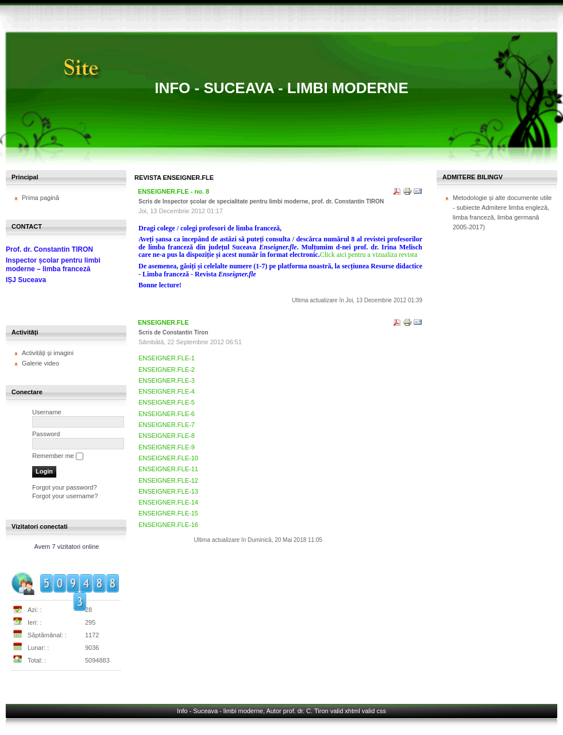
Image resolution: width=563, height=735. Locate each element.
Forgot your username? (65, 495)
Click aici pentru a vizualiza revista (369, 255)
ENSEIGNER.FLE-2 (166, 369)
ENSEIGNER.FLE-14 (168, 502)
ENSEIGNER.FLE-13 (168, 491)
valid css (374, 710)
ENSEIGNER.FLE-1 (166, 358)
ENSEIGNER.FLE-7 (166, 424)
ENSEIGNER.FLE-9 (166, 447)
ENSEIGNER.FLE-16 (168, 524)
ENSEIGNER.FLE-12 (168, 480)
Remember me (53, 455)
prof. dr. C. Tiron (306, 710)
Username (46, 412)
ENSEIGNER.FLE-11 (168, 468)
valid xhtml (345, 710)
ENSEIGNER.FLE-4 (166, 391)
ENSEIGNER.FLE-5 (166, 402)
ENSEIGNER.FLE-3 (166, 380)
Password (46, 433)
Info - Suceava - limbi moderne (281, 88)
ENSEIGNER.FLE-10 (168, 458)
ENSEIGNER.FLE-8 (166, 435)
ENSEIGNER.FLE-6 (166, 413)
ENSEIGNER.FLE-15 (168, 513)
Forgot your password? (64, 487)
